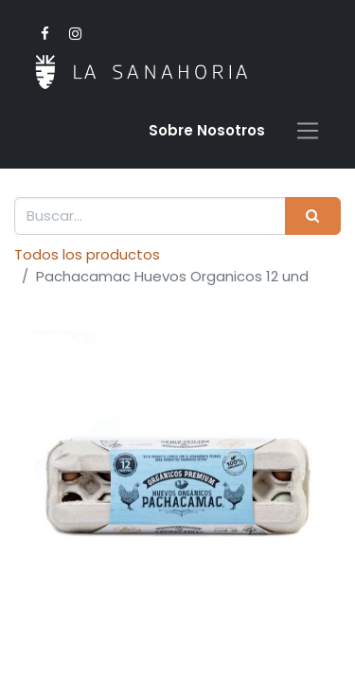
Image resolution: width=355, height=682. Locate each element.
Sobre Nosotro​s (207, 130)
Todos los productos (87, 254)
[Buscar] (313, 216)
